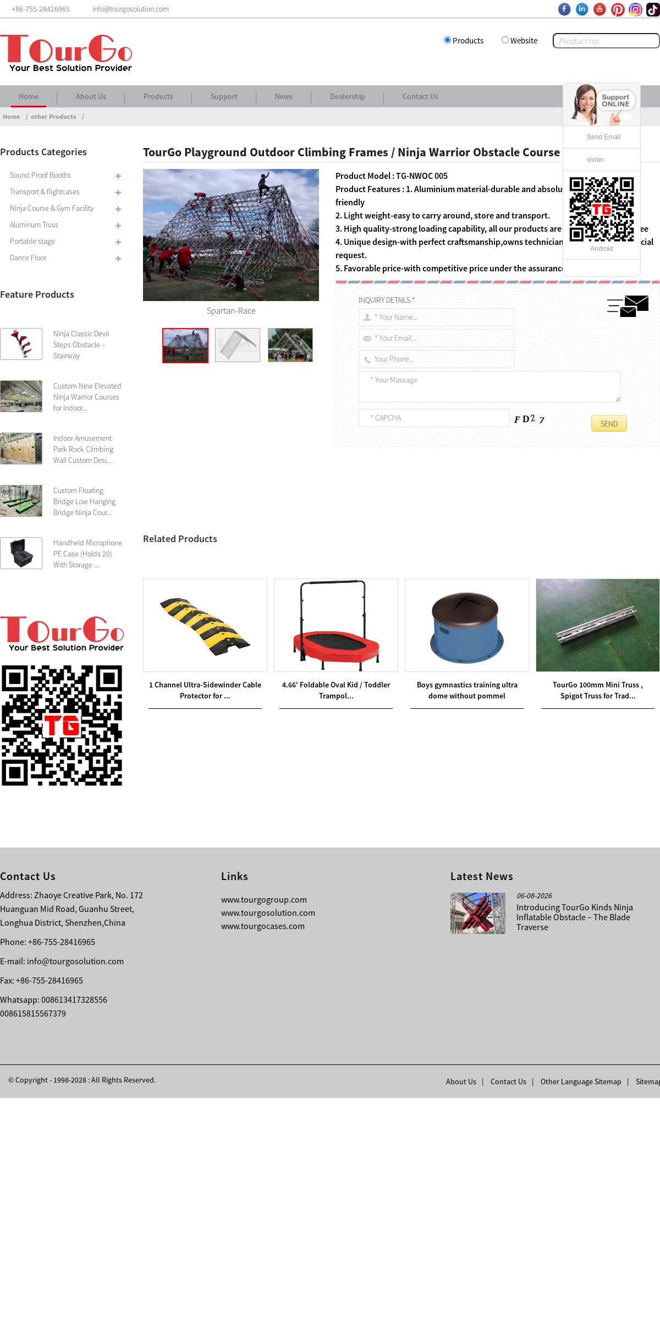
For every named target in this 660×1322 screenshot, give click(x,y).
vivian (595, 159)
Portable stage (32, 241)
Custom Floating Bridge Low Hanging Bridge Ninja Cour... (84, 501)
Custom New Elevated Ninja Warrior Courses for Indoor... (87, 397)
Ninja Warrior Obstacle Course (485, 529)
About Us (91, 96)
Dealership (347, 96)
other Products (53, 116)
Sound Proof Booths (40, 175)
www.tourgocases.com (263, 1149)
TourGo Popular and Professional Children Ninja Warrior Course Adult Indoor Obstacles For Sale (317, 808)
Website (523, 40)
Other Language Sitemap (581, 1305)
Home (28, 96)
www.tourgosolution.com (268, 1136)
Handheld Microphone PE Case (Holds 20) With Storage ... (87, 554)
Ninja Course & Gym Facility (52, 208)
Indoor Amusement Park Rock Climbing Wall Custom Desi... (83, 449)
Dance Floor (28, 258)
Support (224, 96)
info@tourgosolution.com (75, 1184)
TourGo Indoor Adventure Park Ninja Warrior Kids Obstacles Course (286, 795)
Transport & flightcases (45, 191)
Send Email (603, 137)
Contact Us (420, 96)
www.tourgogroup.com (264, 1123)
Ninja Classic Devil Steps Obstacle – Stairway (81, 344)
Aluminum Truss (34, 225)
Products (468, 40)
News (284, 96)
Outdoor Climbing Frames (393, 529)
